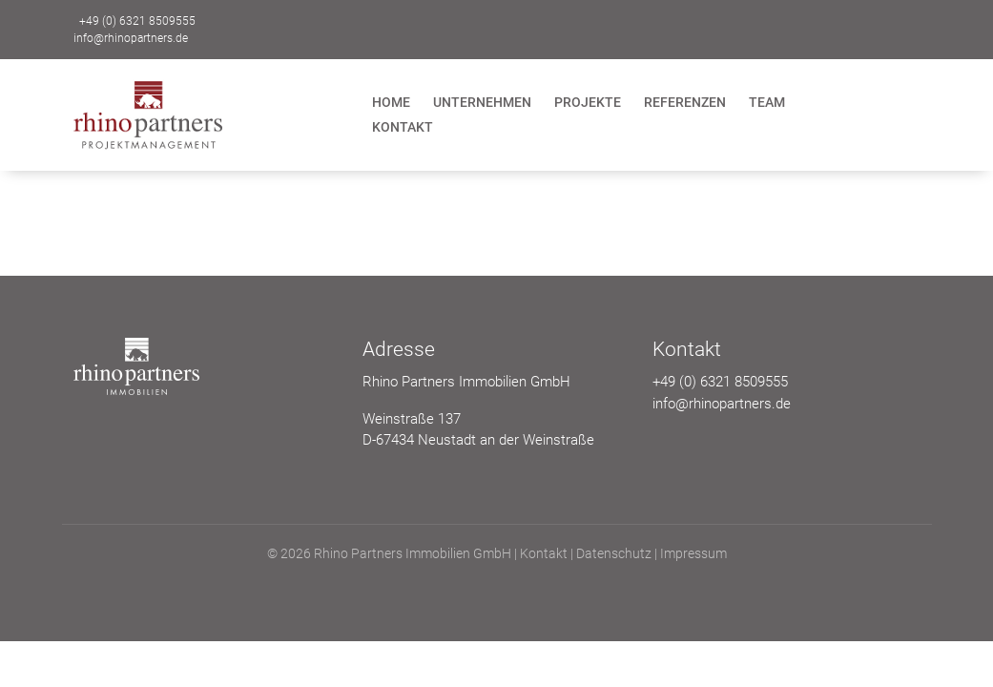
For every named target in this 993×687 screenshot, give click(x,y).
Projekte (587, 102)
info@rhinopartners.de (130, 38)
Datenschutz (614, 553)
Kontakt (402, 127)
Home (391, 102)
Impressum (693, 553)
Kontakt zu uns (854, 25)
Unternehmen (482, 102)
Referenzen (685, 102)
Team (767, 102)
